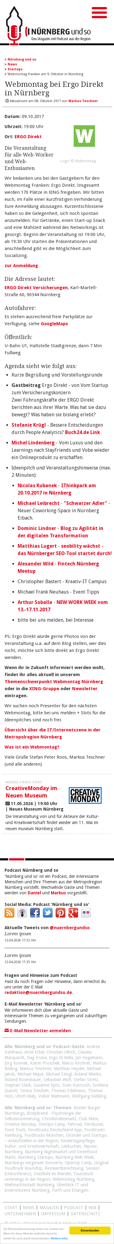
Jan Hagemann (88, 1057)
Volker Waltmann (54, 1096)
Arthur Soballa (35, 602)
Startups (15, 69)
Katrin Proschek (45, 1063)
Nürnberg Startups (35, 1157)
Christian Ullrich (61, 1052)
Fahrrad (74, 1124)
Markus (58, 892)
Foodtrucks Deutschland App (55, 1129)
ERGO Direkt (28, 136)
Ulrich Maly (26, 1096)
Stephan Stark (18, 1085)
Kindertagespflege (78, 1140)
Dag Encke (37, 1057)
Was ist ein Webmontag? (32, 747)
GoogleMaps (54, 323)
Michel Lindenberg (33, 443)
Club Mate (88, 1118)
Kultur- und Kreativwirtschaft (32, 1146)
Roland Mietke (87, 1074)
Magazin (49, 1207)
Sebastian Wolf (57, 1079)
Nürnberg (13, 1151)
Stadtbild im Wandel (52, 1173)
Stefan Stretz (86, 1079)
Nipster (90, 1146)
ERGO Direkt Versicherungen (36, 287)
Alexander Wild (36, 564)
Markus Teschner (35, 1068)
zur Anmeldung (21, 265)
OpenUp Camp (78, 1162)
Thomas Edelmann (68, 1090)
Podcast (73, 1207)
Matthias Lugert (37, 546)
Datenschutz (85, 1213)
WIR (92, 1207)
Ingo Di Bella (61, 1057)
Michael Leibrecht (39, 503)
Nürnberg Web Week (74, 1157)
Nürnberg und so (22, 59)
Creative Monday (20, 1124)
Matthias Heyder (69, 1068)
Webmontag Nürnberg (73, 1179)
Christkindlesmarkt (59, 1118)
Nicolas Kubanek (37, 485)
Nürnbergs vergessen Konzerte (33, 1162)
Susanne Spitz (46, 1085)
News (12, 64)
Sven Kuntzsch (76, 1085)
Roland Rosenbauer (23, 1079)
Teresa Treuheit (34, 1090)
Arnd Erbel (34, 1052)
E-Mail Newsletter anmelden (38, 1030)
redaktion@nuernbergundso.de (38, 992)
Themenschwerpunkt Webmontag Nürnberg (54, 681)
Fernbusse (93, 1124)
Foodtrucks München (44, 1135)
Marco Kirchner (76, 1063)
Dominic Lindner (37, 528)
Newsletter (85, 688)
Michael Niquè (30, 1074)
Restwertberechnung (64, 1168)
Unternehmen (20, 1213)
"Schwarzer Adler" (85, 503)
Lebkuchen (71, 1146)
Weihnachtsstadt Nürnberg (29, 1184)
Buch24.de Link (82, 432)
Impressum (53, 1213)
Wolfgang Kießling (89, 1096)
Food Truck (15, 1129)
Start (11, 1207)
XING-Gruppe (44, 688)
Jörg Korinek (16, 1063)
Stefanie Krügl (29, 425)
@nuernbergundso (70, 927)
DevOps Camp (52, 1124)
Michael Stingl (59, 1074)
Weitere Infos (59, 1239)
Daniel (34, 892)
